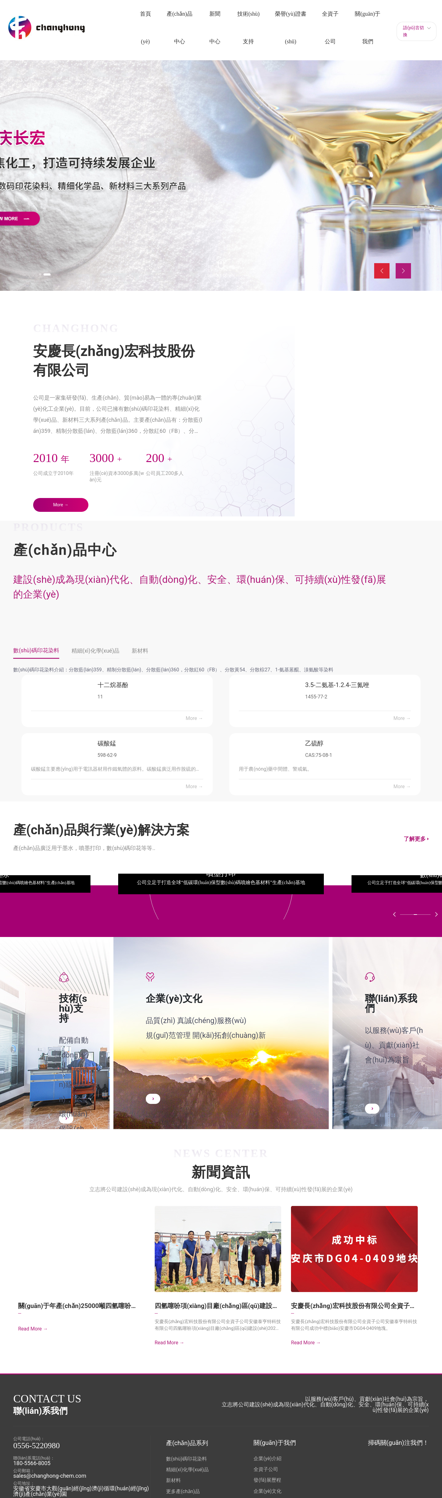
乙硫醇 (314, 744)
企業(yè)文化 (267, 1490)
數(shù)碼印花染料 (186, 1458)
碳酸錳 (107, 744)
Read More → (33, 1331)
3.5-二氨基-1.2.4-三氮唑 (337, 686)
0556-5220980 (36, 1445)
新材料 (173, 1480)
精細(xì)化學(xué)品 (187, 1469)
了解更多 (415, 839)
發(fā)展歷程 (267, 1480)
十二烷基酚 (113, 686)
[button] (43, 273)
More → (194, 719)
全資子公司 (266, 1469)
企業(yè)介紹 (267, 1458)
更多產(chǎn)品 (183, 1491)
